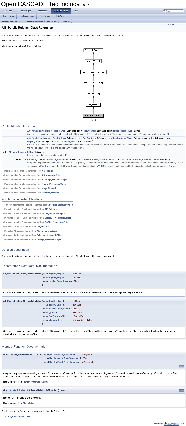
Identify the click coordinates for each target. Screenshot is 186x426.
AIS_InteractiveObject (51, 175)
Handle (115, 131)
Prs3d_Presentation (144, 159)
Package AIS (65, 21)
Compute (31, 159)
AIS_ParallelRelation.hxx (19, 416)
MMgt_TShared (49, 188)
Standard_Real (68, 141)
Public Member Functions (176, 25)
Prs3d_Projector (57, 159)
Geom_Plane (126, 131)
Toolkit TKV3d (51, 21)
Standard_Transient (51, 193)
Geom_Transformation (102, 159)
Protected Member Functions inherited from (29, 209)
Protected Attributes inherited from (25, 226)
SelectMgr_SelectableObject (55, 179)
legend (93, 120)
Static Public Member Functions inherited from (37, 205)
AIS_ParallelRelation (36, 131)
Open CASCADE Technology (12, 21)
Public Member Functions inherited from (27, 171)
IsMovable (32, 152)
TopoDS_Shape (59, 131)
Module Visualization (35, 21)
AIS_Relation (47, 171)
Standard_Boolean (17, 152)
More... (121, 35)
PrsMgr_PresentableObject (54, 184)
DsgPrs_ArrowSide (35, 141)
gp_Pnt (151, 138)
